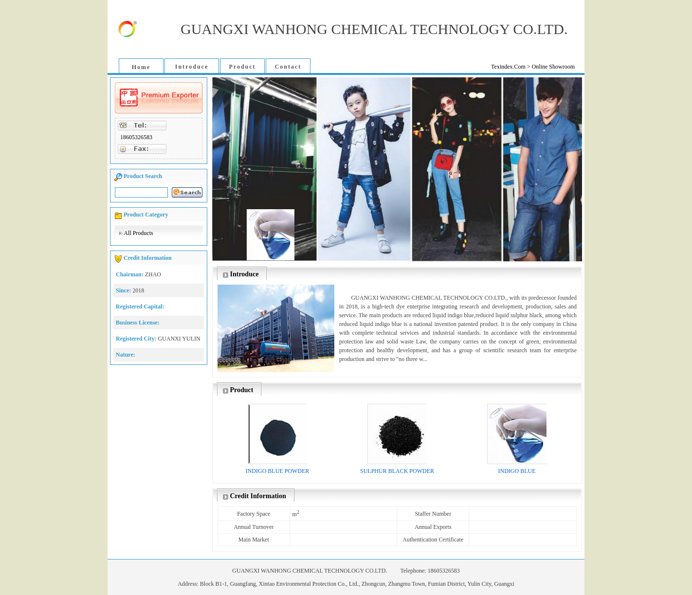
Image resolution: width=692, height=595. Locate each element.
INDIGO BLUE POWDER (278, 471)
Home (141, 67)
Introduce (191, 66)
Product (242, 66)
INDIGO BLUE (517, 471)
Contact (288, 66)
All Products (138, 233)
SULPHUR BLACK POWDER (397, 471)
